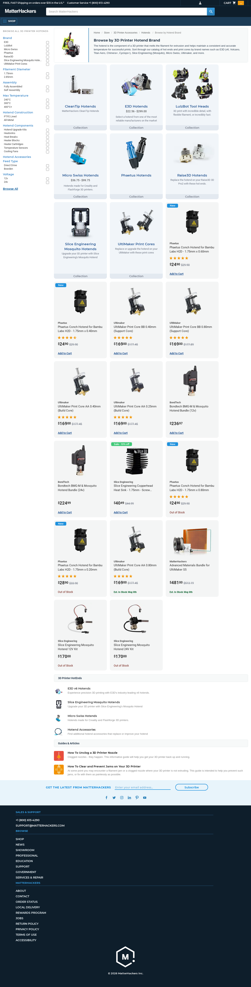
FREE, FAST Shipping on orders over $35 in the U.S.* (33, 2)
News (20, 844)
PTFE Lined (10, 116)
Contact (22, 896)
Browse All (10, 189)
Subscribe (192, 787)
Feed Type (10, 161)
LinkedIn (129, 797)
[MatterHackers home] (125, 957)
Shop (20, 839)
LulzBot (8, 45)
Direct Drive (10, 165)
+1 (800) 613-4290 (99, 2)
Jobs (19, 918)
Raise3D (8, 56)
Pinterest (137, 797)
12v (6, 178)
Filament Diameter (16, 69)
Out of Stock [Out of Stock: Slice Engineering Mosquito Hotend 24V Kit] (121, 665)
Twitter (114, 797)
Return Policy (27, 923)
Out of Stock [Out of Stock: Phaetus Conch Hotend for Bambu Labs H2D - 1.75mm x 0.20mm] (65, 591)
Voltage (8, 174)
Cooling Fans (11, 151)
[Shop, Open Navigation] (9, 21)
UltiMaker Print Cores (15, 63)
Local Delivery (28, 907)
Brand (7, 38)
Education (24, 861)
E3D (6, 42)
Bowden (8, 168)
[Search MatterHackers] (211, 11)
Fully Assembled (13, 86)
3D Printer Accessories (125, 32)
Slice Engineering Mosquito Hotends (23, 60)
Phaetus (8, 52)
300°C (7, 103)
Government (26, 872)
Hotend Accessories (17, 157)
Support (22, 866)
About (21, 891)
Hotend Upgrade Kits (15, 129)
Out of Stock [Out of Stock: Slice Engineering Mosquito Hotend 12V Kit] (65, 665)
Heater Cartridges (13, 144)
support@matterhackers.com (40, 825)
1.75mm (8, 73)
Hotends (145, 32)
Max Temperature (15, 95)
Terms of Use (26, 934)
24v (6, 181)
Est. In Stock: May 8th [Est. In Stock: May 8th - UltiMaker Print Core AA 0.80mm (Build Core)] (125, 592)
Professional (27, 855)
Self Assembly (12, 90)
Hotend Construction (18, 112)
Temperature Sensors (16, 147)
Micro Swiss (11, 49)
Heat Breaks (11, 136)
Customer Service (77, 2)
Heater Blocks (12, 140)
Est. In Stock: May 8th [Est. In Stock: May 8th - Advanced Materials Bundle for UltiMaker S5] (181, 592)
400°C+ (8, 106)
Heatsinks (9, 133)
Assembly (10, 82)
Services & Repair (29, 877)
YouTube (144, 797)
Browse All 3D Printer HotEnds (25, 31)
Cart (234, 3)
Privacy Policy (27, 929)
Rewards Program (31, 913)
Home (97, 32)
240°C (7, 99)
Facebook (106, 797)
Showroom (25, 850)
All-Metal (9, 120)
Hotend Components (18, 125)
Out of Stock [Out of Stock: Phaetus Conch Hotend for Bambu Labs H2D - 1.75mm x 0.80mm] (177, 512)
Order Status (27, 902)
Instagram (121, 797)
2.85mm (8, 76)
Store (107, 32)
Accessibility (26, 940)
